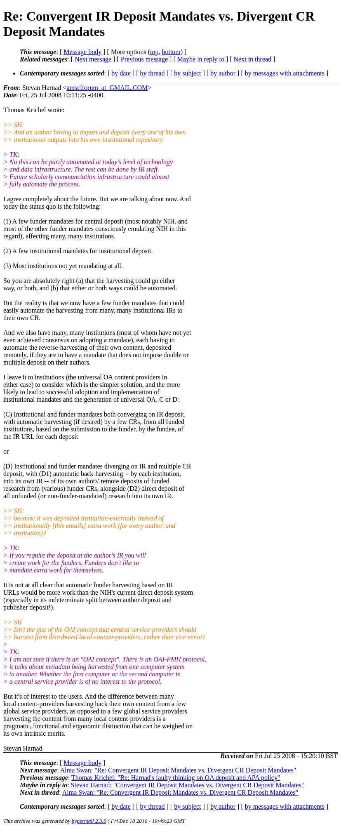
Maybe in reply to (200, 59)
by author (222, 73)
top (154, 51)
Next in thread (253, 59)
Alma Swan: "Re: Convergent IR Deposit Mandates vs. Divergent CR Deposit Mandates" (178, 770)
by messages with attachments (285, 73)
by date (121, 73)
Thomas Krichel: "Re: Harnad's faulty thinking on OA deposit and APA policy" (175, 777)
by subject (187, 73)
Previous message (144, 59)
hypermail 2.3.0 (89, 821)
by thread (152, 73)
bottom (171, 51)
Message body (82, 51)
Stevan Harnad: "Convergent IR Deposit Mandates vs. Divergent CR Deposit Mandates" (187, 785)
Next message (93, 59)
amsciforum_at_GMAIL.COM (107, 87)
